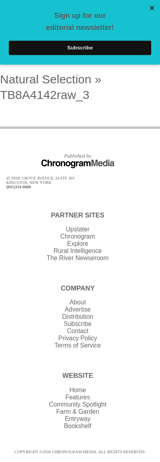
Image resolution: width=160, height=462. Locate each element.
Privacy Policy (77, 338)
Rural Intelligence (78, 250)
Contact (77, 331)
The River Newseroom (78, 258)
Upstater (78, 229)
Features (77, 397)
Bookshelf (77, 426)
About (78, 302)
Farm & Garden (77, 411)
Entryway (77, 418)
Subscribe (78, 323)
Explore (77, 243)
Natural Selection (45, 79)
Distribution (77, 316)
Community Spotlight (77, 404)
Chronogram (77, 236)
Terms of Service (77, 345)
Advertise (78, 309)
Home (77, 390)
